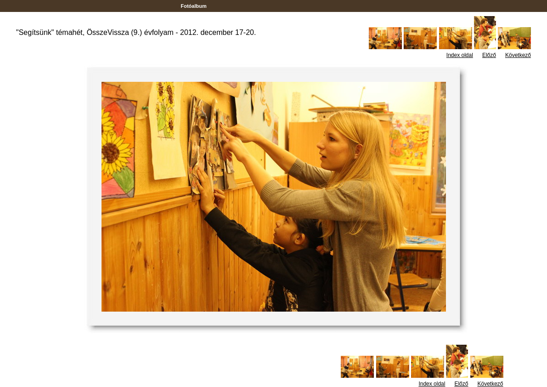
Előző (489, 55)
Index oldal (459, 55)
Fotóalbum (193, 6)
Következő (518, 55)
